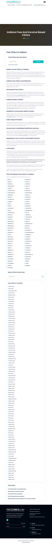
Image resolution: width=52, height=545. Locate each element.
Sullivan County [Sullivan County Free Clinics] (12, 447)
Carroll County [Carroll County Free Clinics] (11, 301)
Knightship (27, 265)
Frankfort (27, 199)
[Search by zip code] (43, 276)
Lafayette (27, 214)
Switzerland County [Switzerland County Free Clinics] (12, 449)
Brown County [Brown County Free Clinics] (11, 299)
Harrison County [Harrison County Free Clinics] (12, 350)
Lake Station (27, 217)
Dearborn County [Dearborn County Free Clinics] (12, 318)
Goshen (27, 203)
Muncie (26, 228)
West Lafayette (28, 254)
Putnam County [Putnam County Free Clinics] (11, 426)
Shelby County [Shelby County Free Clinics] (11, 437)
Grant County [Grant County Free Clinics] (11, 341)
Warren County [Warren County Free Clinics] (11, 466)
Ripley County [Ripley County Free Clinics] (11, 430)
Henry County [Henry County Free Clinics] (11, 354)
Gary (9, 203)
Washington (10, 254)
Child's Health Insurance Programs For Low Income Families (22, 498)
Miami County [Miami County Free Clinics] (11, 394)
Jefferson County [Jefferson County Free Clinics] (12, 367)
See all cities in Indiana (13, 64)
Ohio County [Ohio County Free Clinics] (11, 407)
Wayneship (27, 258)
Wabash (9, 252)
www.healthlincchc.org (10, 116)
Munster (9, 230)
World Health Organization (35, 511)
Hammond (27, 208)
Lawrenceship (10, 258)
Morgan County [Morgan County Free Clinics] (11, 401)
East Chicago (28, 192)
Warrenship (10, 261)
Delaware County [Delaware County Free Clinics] (12, 322)
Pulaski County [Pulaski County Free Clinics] (11, 424)
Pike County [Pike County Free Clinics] (11, 418)
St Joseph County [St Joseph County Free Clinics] (12, 441)
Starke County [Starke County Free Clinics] (11, 443)
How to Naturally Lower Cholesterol (16, 496)
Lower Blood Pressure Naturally (15, 494)
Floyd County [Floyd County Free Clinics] (11, 331)
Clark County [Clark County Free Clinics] (11, 305)
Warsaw (27, 252)
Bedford (27, 183)
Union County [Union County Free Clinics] (11, 456)
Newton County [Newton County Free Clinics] (11, 403)
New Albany (27, 230)
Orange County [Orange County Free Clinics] (11, 409)
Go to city (38, 61)
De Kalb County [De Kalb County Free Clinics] (11, 316)
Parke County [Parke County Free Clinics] (11, 413)
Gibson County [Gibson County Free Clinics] (11, 339)
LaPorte (9, 219)
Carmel (26, 186)
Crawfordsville (11, 192)
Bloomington (10, 186)
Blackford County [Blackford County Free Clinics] (12, 295)
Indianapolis (27, 210)
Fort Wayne (10, 199)
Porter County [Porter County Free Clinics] (11, 420)
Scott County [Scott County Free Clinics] (11, 434)
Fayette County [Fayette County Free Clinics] (11, 328)
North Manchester (29, 232)
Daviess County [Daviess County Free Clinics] (12, 314)
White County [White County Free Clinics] (11, 477)
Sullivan (27, 243)
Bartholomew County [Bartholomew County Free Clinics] (13, 290)
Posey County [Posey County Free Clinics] (11, 422)
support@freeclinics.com (36, 529)
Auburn (26, 181)
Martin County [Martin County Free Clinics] (11, 392)
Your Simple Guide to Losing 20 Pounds (17, 489)
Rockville (27, 239)
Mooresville (10, 228)
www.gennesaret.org (21, 95)
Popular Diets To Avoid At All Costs (16, 491)
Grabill (9, 206)
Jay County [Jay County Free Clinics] (11, 365)
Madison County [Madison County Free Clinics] (12, 386)
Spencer (9, 243)
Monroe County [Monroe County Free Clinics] (11, 396)
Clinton (26, 188)
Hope (9, 210)
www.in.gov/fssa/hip (23, 135)
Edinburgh (10, 194)
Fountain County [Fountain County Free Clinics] (12, 333)
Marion (26, 221)
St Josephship (11, 263)
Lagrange (10, 217)
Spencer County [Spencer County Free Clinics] (12, 439)
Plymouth (10, 236)
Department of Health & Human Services (37, 516)
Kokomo (9, 214)
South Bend (27, 241)
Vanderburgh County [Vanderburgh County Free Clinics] (12, 458)
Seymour (9, 241)
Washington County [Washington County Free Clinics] (12, 471)
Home (24, 38)
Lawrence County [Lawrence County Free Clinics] (12, 384)
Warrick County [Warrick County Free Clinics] (11, 468)
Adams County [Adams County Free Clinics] (11, 286)
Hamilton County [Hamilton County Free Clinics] (12, 345)
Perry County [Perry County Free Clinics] (11, 415)
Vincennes (27, 250)
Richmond (10, 239)
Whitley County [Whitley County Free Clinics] (11, 479)
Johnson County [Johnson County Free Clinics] (12, 371)
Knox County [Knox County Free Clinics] (11, 373)
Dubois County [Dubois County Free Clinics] (11, 324)
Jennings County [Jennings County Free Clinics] (12, 369)
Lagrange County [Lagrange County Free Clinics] (12, 379)
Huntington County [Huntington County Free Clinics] (12, 358)
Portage (27, 236)
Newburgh (10, 232)
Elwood (9, 197)
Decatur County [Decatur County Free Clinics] (11, 320)
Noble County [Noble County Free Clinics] (11, 405)
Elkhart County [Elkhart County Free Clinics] (11, 326)
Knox (26, 212)
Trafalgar (27, 247)
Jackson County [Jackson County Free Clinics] (12, 360)
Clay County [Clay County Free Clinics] (11, 307)
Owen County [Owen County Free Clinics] (11, 411)
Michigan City (28, 223)
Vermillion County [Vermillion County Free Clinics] (12, 460)
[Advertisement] (26, 15)
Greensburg (10, 208)
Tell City (9, 245)
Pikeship (27, 261)
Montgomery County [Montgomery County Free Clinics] (12, 398)
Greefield (27, 206)
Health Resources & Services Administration (35, 514)
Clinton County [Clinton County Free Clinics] (11, 309)
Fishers (26, 263)
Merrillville (10, 223)
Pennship (10, 265)
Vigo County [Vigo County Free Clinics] (11, 462)
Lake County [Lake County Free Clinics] (11, 381)
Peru (9, 234)
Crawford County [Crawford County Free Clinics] (12, 312)
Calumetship (28, 256)
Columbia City (11, 190)
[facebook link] (7, 520)
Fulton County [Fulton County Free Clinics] (11, 337)
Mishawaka (10, 225)
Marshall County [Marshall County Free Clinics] (12, 390)
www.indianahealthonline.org (11, 108)
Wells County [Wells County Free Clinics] (11, 475)
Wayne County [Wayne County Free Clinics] (11, 473)
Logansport (10, 221)
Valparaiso (10, 250)
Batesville (10, 183)
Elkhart (26, 194)
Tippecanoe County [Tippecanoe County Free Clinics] (12, 451)
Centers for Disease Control (35, 509)
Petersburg (27, 234)
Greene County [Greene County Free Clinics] (11, 343)
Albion (9, 179)
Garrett (26, 201)
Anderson (27, 179)
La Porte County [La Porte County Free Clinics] (12, 377)
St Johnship (10, 267)
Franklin (9, 201)
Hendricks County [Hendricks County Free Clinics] (12, 352)
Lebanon (27, 219)
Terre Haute (27, 245)
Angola (9, 181)
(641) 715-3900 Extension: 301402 (38, 525)
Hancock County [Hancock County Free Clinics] (12, 348)
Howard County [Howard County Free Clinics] (11, 356)
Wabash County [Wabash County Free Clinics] (12, 464)
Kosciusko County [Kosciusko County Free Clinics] (12, 375)
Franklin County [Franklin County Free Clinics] (12, 335)
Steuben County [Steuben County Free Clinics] (12, 445)
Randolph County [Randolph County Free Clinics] (12, 428)
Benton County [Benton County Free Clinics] (11, 292)
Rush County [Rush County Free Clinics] (11, 432)
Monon (26, 225)
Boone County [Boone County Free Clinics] (11, 297)
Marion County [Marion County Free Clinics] (11, 388)
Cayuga (9, 188)
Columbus (27, 190)
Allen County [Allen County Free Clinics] (11, 288)
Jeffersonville (10, 212)
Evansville (27, 197)
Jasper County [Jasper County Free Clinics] (11, 362)
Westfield (10, 256)
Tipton (9, 247)
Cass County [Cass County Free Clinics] (11, 303)
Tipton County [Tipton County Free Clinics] (11, 454)
